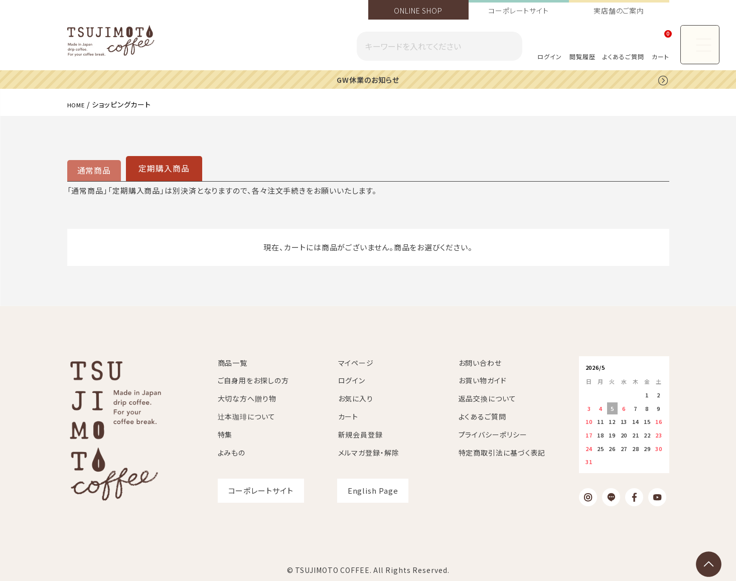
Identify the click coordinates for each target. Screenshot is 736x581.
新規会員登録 (360, 434)
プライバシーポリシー (493, 434)
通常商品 (93, 170)
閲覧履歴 (582, 56)
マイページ (356, 362)
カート (348, 416)
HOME (78, 104)
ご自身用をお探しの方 (253, 380)
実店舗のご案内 (619, 11)
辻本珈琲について (246, 416)
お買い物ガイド (483, 380)
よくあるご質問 (623, 56)
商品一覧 (233, 362)
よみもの (232, 452)
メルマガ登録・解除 (368, 452)
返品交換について (487, 398)
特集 (225, 434)
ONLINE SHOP (418, 11)
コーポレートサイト (518, 11)
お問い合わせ (480, 362)
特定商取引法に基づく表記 (502, 452)
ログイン (549, 56)
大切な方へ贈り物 (247, 398)
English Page (373, 490)
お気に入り (356, 398)
